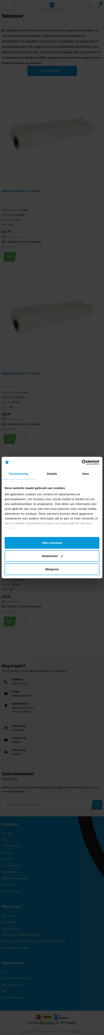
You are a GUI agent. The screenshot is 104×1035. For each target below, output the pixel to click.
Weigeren (52, 569)
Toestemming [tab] (18, 473)
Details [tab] (52, 473)
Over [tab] (85, 473)
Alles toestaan (52, 542)
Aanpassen (52, 556)
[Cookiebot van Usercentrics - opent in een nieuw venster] (81, 462)
